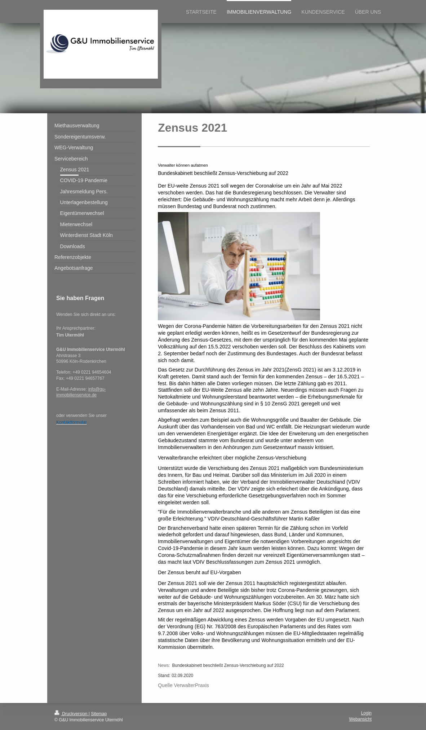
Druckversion (71, 713)
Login (366, 713)
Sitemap (99, 713)
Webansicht (360, 719)
